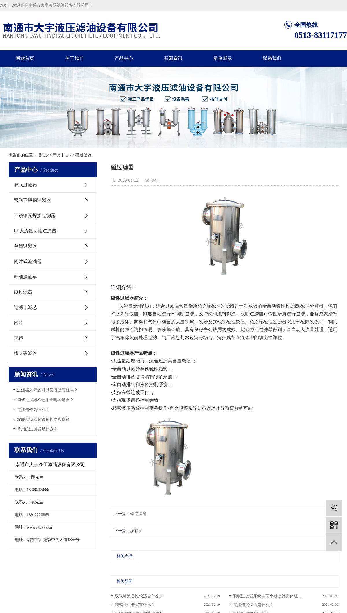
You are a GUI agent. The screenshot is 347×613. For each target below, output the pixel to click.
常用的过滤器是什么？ (37, 429)
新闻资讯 (173, 58)
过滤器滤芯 (25, 307)
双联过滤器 (25, 184)
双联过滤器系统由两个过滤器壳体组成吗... (271, 596)
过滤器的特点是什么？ (253, 605)
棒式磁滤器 (25, 353)
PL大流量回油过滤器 (35, 230)
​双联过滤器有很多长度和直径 (43, 419)
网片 (18, 322)
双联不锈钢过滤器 (32, 200)
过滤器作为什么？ (33, 410)
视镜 (18, 338)
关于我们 (74, 58)
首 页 (42, 155)
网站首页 (25, 58)
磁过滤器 (83, 155)
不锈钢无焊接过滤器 (35, 215)
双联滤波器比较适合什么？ (139, 596)
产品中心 (124, 58)
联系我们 (272, 58)
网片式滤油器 (28, 261)
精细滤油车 (25, 276)
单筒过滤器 (25, 246)
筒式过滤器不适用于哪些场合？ (45, 400)
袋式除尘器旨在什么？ (135, 605)
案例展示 (222, 58)
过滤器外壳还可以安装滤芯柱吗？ (47, 390)
